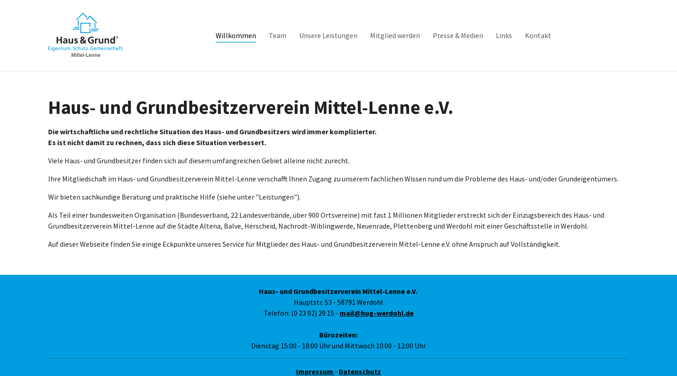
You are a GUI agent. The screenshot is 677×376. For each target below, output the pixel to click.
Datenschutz (360, 359)
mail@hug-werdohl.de (377, 301)
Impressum (315, 359)
